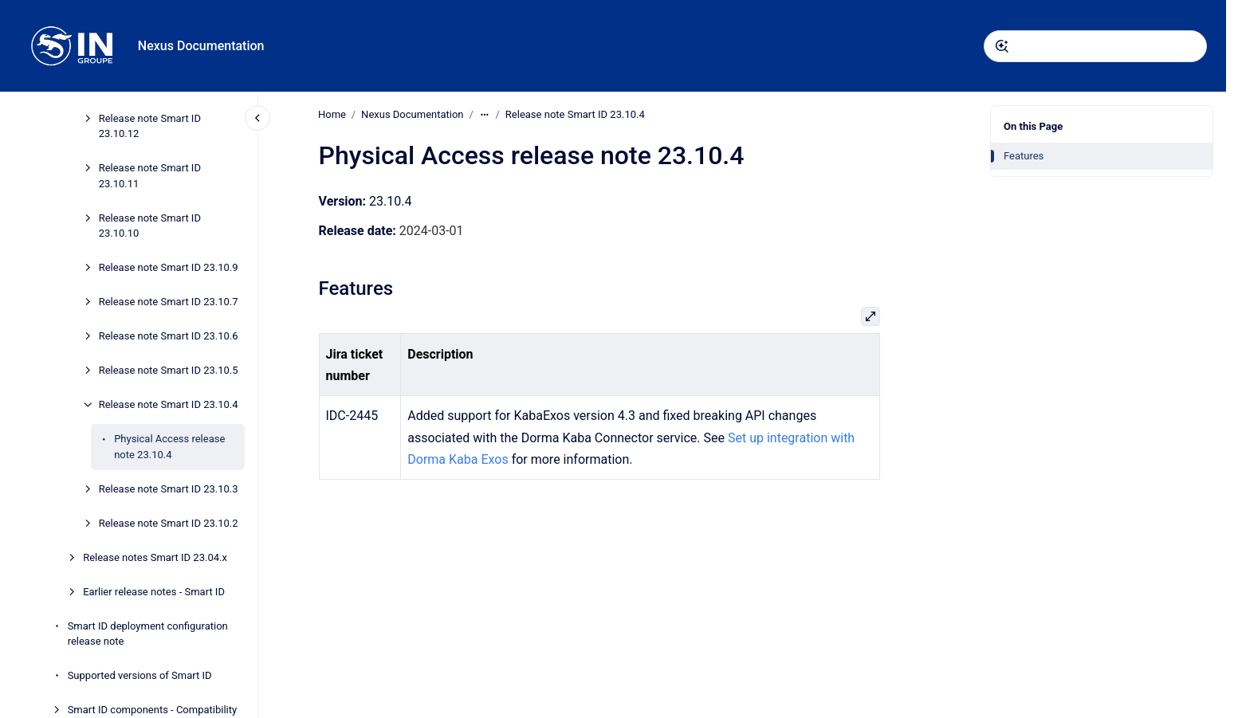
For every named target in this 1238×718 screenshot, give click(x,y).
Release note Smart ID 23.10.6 (168, 336)
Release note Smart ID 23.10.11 (150, 176)
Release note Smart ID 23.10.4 (168, 404)
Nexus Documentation (201, 45)
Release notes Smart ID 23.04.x (155, 557)
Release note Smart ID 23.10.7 (168, 302)
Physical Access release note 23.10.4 (169, 447)
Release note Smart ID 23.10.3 (168, 489)
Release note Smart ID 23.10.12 (150, 126)
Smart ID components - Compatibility (153, 710)
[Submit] (1002, 46)
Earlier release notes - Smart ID (154, 592)
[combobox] (1095, 46)
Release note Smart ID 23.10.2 (168, 523)
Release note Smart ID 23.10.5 (168, 370)
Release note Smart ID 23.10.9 (168, 267)
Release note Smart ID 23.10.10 (150, 226)
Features (1023, 156)
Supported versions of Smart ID (140, 675)
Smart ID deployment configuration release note (148, 634)
